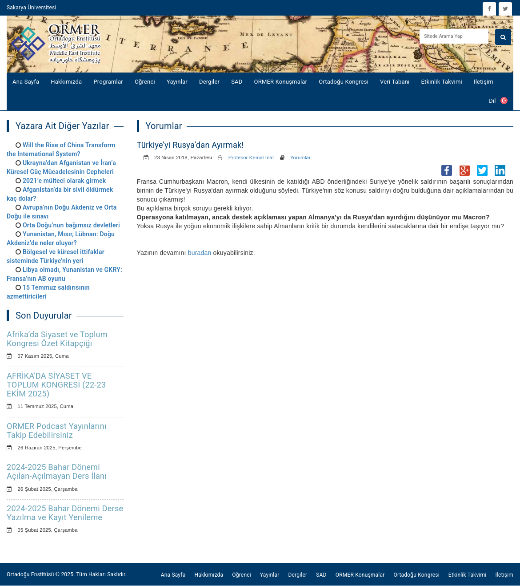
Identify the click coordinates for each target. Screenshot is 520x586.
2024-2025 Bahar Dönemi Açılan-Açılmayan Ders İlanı (57, 471)
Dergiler (209, 81)
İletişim (483, 81)
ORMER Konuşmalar (281, 81)
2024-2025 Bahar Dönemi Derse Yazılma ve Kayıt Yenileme (65, 513)
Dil (498, 100)
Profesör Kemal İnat (251, 157)
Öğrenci (145, 81)
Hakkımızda (66, 81)
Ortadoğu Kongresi (343, 81)
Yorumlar (300, 157)
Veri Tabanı (395, 81)
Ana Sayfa (25, 81)
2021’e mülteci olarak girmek (64, 180)
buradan (200, 252)
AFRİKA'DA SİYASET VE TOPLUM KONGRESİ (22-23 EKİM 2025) (56, 384)
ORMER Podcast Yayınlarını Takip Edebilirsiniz (57, 430)
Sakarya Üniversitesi (31, 7)
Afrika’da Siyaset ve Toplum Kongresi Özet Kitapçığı (57, 339)
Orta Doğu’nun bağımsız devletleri (71, 225)
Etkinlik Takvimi (441, 81)
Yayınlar (177, 81)
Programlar (108, 81)
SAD (236, 81)
